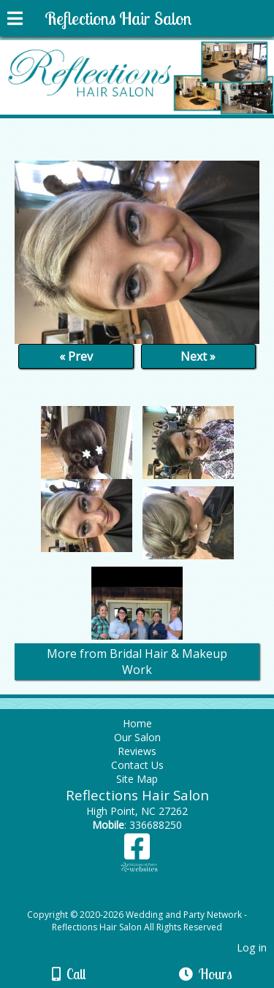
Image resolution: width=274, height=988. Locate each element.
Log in (252, 947)
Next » (198, 356)
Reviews (137, 751)
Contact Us (137, 765)
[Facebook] (137, 852)
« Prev (76, 356)
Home (137, 723)
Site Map (137, 779)
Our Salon (137, 737)
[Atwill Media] (150, 898)
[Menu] (15, 20)
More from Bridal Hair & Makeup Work (137, 662)
